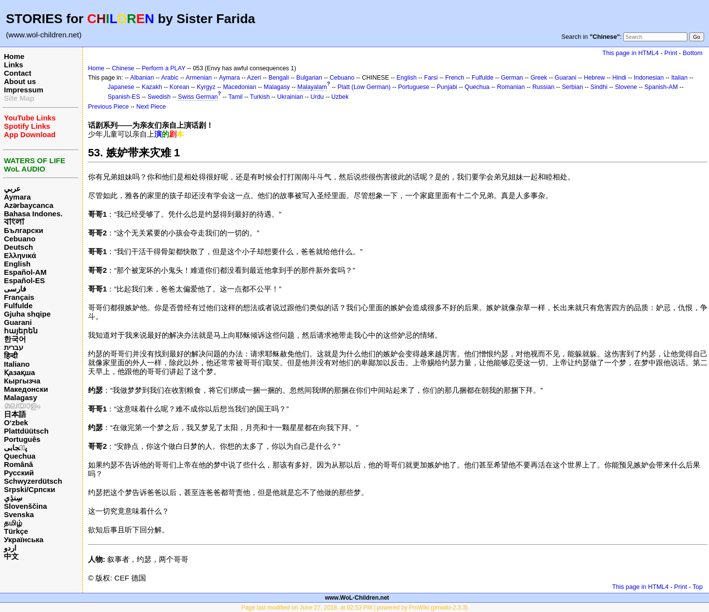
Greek (539, 77)
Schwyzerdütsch (33, 481)
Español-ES (24, 280)
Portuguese (414, 87)
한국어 (15, 339)
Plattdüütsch (26, 431)
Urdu (317, 96)
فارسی (15, 289)
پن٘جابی (15, 447)
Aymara (17, 197)
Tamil (235, 96)
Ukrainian (290, 96)
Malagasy (20, 397)
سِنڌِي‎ (13, 498)
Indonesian (649, 77)
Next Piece (151, 106)
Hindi (619, 77)
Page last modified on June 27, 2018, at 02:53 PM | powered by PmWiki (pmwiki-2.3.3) (354, 607)
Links (13, 64)
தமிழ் (13, 523)
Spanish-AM (661, 87)
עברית (13, 347)
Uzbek (340, 96)
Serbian (572, 87)
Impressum (23, 90)
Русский (19, 472)
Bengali (278, 77)
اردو (10, 548)
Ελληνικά (20, 255)
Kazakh (152, 87)
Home (14, 56)
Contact (17, 73)
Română (18, 464)
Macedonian (239, 87)
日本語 (15, 414)
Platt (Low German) (363, 87)
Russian (543, 87)
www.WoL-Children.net (357, 597)
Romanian (511, 87)
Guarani (18, 322)
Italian (679, 77)
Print (670, 53)
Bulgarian (309, 77)
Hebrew (594, 77)
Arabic (169, 77)
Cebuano (19, 238)
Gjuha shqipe (27, 314)
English (17, 264)
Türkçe (16, 531)
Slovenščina (25, 506)
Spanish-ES (124, 96)
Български (23, 230)
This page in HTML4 (630, 53)
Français (19, 297)
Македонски (26, 389)
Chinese (123, 68)
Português (22, 439)
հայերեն (21, 330)
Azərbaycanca (29, 205)
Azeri (254, 77)
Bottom (693, 53)
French (454, 77)
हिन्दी (11, 355)
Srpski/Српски (29, 489)
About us (20, 81)
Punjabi (447, 87)
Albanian (142, 77)
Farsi (431, 77)
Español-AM (25, 272)
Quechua (19, 456)
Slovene (626, 87)
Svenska (19, 514)
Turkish (259, 96)
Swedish (159, 96)
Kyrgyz (206, 87)
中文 (11, 556)
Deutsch (18, 247)
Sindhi (599, 87)
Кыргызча (22, 381)
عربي (12, 188)
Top (697, 586)
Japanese (121, 87)
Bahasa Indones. (33, 213)
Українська (23, 539)
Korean (179, 87)
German (512, 77)
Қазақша (19, 372)
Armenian (198, 77)
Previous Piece (108, 106)
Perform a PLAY (163, 68)
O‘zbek (16, 422)
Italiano (17, 364)
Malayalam (312, 87)
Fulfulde (18, 305)
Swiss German (198, 96)
